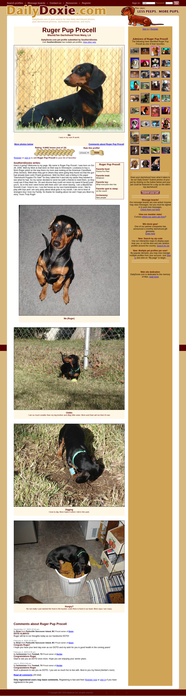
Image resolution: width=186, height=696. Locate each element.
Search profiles (15, 3)
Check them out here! (150, 209)
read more (154, 277)
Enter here (150, 234)
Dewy (71, 631)
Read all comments (23, 675)
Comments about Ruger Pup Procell (106, 144)
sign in (28, 158)
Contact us (55, 3)
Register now (91, 680)
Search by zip (163, 246)
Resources (71, 3)
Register (86, 3)
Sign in (145, 29)
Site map (110, 693)
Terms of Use (133, 693)
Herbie (59, 654)
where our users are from (153, 217)
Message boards (36, 3)
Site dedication (100, 693)
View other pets (89, 42)
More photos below (23, 144)
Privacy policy (121, 693)
